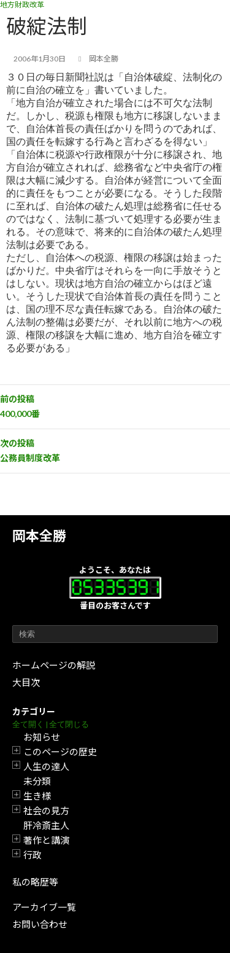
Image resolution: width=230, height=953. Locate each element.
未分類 (37, 781)
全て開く (28, 724)
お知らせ (41, 736)
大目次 (26, 682)
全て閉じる (69, 724)
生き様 (37, 795)
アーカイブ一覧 (44, 906)
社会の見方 (46, 810)
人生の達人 (46, 766)
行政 (32, 854)
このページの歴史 (60, 751)
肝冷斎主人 (46, 825)
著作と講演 (46, 840)
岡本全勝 (39, 535)
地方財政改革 (22, 4)
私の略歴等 (35, 881)
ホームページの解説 (53, 665)
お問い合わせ (39, 924)
